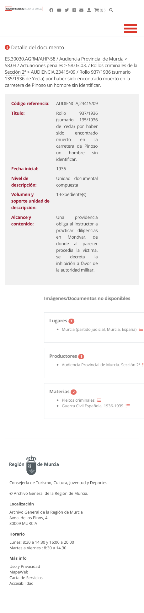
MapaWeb (18, 572)
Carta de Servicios (26, 577)
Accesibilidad (21, 583)
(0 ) (100, 10)
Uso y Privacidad (24, 566)
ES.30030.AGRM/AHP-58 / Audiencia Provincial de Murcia (64, 59)
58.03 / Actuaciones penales (34, 65)
